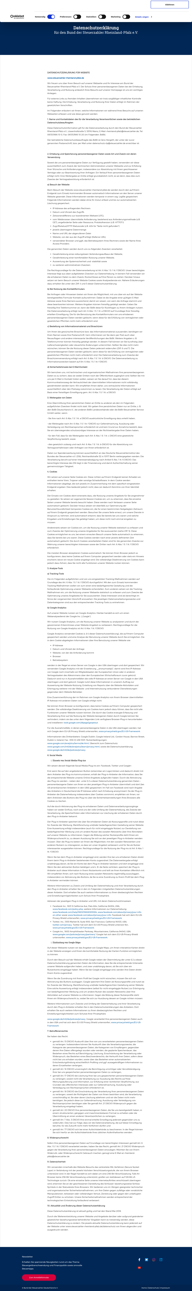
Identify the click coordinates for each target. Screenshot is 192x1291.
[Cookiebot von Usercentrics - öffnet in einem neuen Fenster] (17, 37)
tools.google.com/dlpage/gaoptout (81, 722)
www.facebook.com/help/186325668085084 (75, 912)
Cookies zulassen (169, 7)
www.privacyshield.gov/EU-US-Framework (119, 731)
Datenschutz (153, 1288)
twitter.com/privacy (62, 925)
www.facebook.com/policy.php (68, 909)
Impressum (165, 1288)
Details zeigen (142, 37)
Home (144, 1288)
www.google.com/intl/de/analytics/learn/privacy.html (73, 746)
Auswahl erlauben (169, 16)
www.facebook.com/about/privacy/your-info (89, 915)
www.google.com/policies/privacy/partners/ (74, 934)
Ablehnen (169, 24)
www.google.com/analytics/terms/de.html (68, 743)
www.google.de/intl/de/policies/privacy (66, 750)
